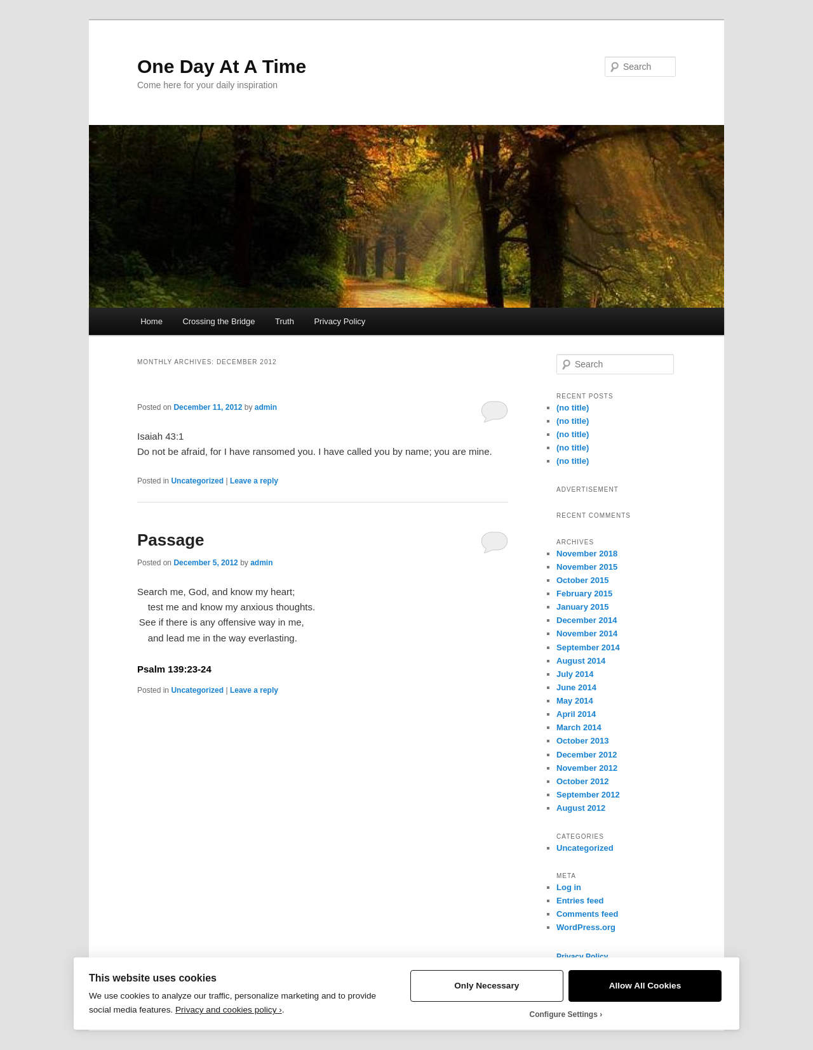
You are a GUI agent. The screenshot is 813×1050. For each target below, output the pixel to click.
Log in (568, 887)
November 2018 (586, 553)
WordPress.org (585, 927)
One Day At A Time (221, 66)
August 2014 (580, 661)
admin (266, 407)
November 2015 (586, 567)
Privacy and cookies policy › (228, 1009)
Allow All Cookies (645, 985)
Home (151, 321)
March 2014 (578, 727)
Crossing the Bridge (218, 321)
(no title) (572, 407)
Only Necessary (486, 985)
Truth (284, 321)
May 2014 (574, 700)
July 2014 (575, 674)
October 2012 (582, 781)
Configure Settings (564, 1014)
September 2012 (588, 794)
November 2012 (586, 768)
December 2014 (586, 620)
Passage (171, 539)
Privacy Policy (339, 321)
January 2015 (582, 607)
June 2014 (576, 687)
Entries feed (579, 900)
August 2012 (580, 808)
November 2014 (586, 633)
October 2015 (582, 580)
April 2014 (576, 714)
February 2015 (584, 593)
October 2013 (582, 740)
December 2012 (586, 754)
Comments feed (587, 914)
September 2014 (588, 647)
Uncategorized (197, 480)
